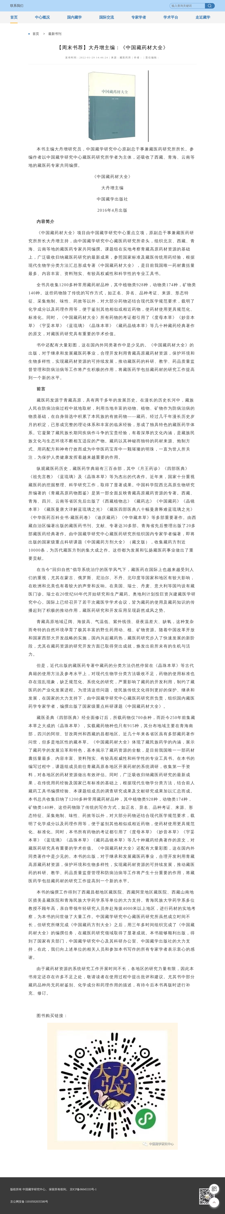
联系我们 (16, 5)
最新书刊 (54, 34)
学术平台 (170, 17)
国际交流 (106, 17)
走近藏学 (203, 17)
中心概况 (42, 17)
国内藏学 (74, 17)
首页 (14, 17)
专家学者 (138, 17)
